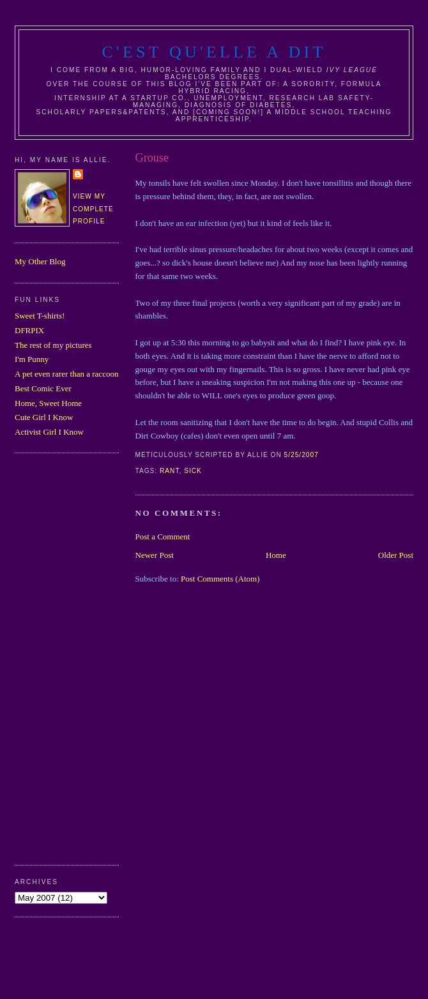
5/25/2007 (301, 454)
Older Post (395, 555)
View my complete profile (93, 209)
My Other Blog (40, 261)
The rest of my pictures (53, 345)
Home (276, 555)
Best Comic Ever (43, 388)
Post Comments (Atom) (220, 578)
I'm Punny (32, 359)
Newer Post (154, 555)
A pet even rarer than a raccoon (66, 374)
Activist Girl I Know (49, 432)
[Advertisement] (66, 657)
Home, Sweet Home (48, 403)
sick (193, 470)
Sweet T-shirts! (40, 315)
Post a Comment (162, 536)
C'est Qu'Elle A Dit (214, 52)
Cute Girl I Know (44, 417)
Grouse (152, 157)
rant (170, 470)
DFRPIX (29, 330)
